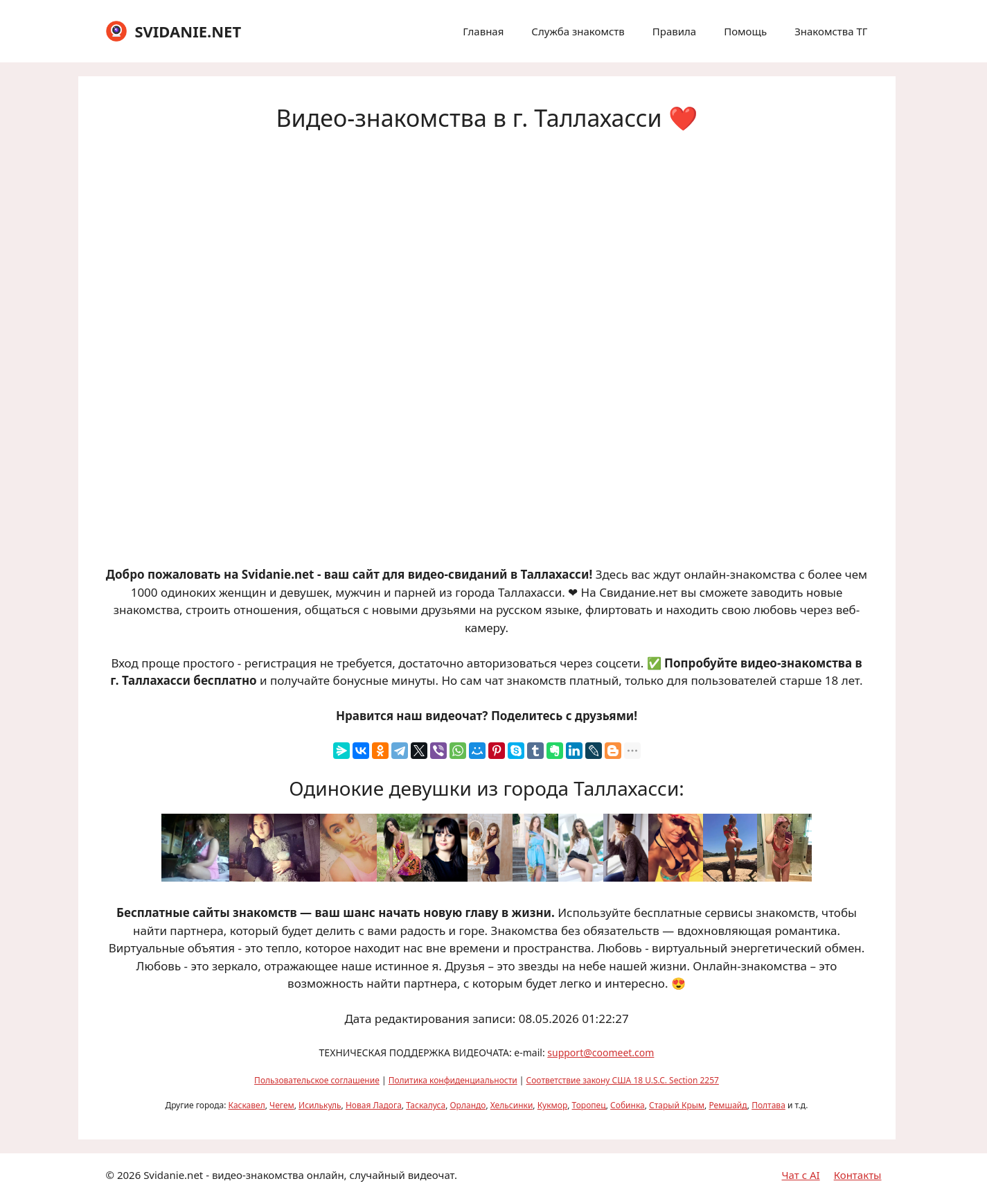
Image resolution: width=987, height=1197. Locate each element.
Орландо (468, 1105)
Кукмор (552, 1105)
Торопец (589, 1105)
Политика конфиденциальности (453, 1080)
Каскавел (247, 1105)
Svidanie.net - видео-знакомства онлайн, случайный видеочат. (300, 1175)
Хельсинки (511, 1105)
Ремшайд (728, 1105)
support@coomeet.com (600, 1052)
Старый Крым (676, 1105)
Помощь (745, 31)
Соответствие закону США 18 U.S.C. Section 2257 (622, 1080)
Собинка (627, 1105)
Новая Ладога (374, 1105)
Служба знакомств (577, 31)
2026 (129, 1175)
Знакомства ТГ (830, 31)
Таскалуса (425, 1105)
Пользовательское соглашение (317, 1080)
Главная (483, 31)
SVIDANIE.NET (187, 31)
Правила (674, 31)
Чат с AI (801, 1175)
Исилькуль (320, 1105)
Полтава (768, 1105)
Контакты (858, 1175)
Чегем (281, 1105)
